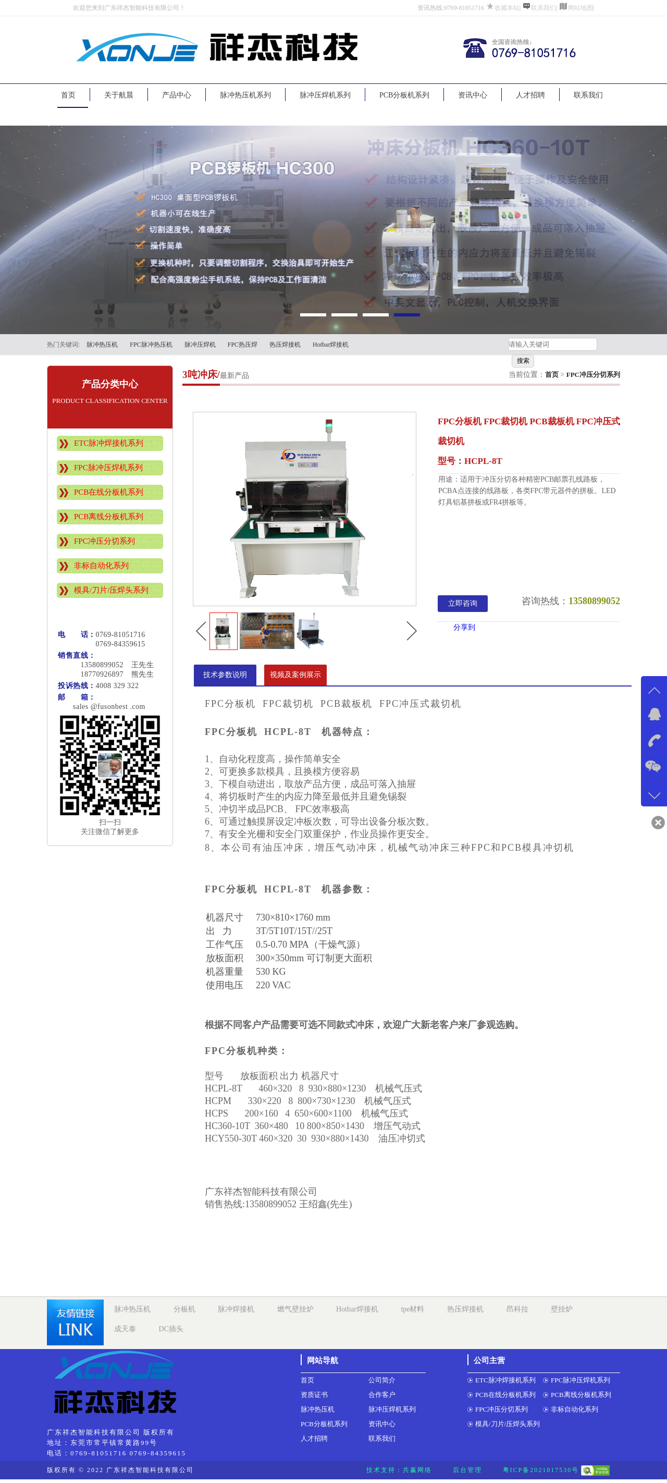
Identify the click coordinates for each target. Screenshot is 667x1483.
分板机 (184, 1309)
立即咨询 (462, 603)
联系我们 (543, 7)
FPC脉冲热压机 (151, 344)
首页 (68, 95)
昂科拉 (517, 1309)
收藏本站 (507, 7)
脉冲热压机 (102, 344)
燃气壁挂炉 (295, 1309)
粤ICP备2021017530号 (541, 1470)
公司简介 (382, 1380)
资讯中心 (472, 95)
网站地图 (580, 7)
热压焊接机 (285, 344)
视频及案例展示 (295, 675)
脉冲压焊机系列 (325, 95)
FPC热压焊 (242, 344)
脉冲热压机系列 (245, 95)
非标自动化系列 (101, 565)
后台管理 (467, 1470)
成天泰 (125, 1329)
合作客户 (382, 1395)
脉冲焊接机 (236, 1309)
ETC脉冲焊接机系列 (108, 443)
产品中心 (176, 95)
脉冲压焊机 (200, 344)
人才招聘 (530, 95)
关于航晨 (118, 95)
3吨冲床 (199, 374)
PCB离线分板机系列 (108, 516)
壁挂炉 (562, 1309)
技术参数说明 (225, 675)
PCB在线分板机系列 (108, 492)
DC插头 (171, 1329)
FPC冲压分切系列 (104, 541)
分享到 (464, 627)
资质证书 (314, 1395)
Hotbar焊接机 (331, 344)
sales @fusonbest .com (101, 706)
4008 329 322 (117, 686)
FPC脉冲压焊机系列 (108, 467)
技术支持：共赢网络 (399, 1470)
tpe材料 (412, 1309)
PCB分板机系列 (404, 95)
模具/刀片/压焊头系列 (111, 590)
